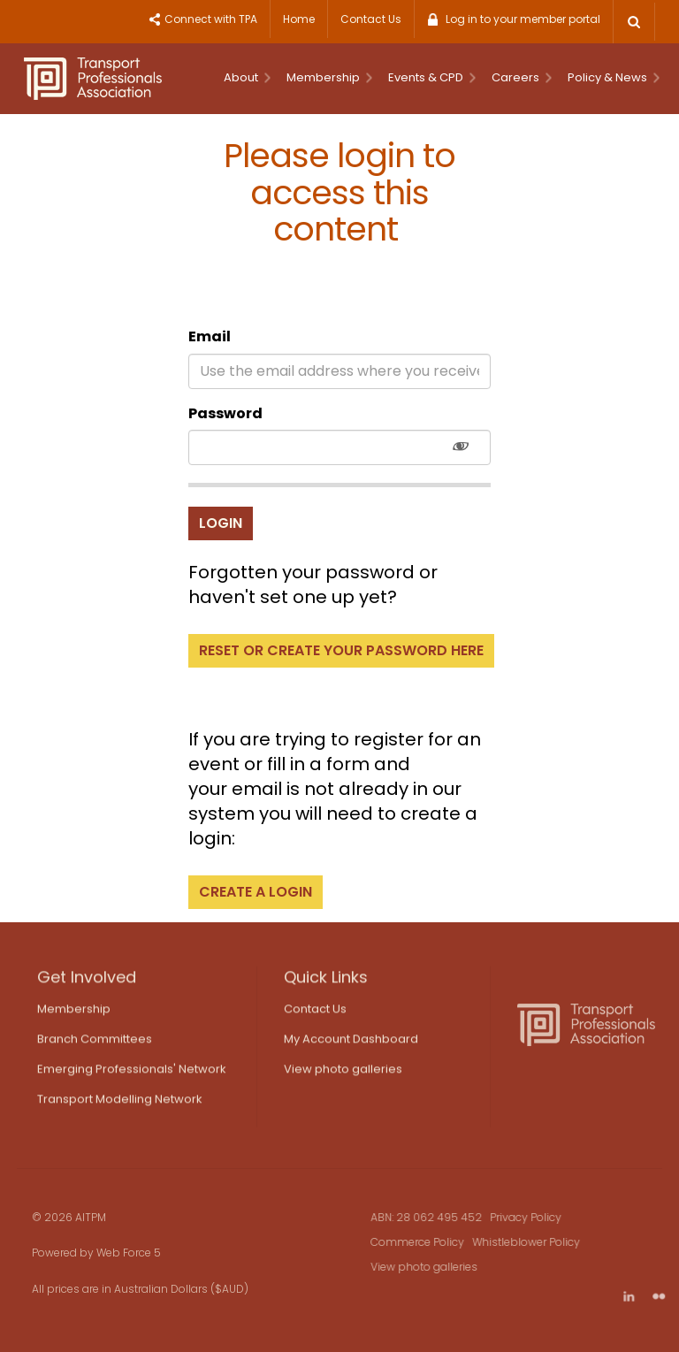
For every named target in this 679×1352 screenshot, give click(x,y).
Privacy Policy (539, 1217)
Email (209, 336)
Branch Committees (94, 1044)
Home (299, 19)
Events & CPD (432, 77)
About (247, 77)
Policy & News (614, 77)
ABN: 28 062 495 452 (439, 1217)
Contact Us (370, 19)
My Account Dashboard (351, 1044)
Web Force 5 (115, 1252)
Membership (329, 77)
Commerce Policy (430, 1241)
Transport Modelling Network (119, 1104)
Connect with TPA (210, 19)
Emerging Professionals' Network (131, 1074)
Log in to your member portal (523, 19)
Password (225, 413)
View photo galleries (343, 1074)
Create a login (255, 892)
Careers (522, 77)
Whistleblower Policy (539, 1241)
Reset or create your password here (341, 650)
